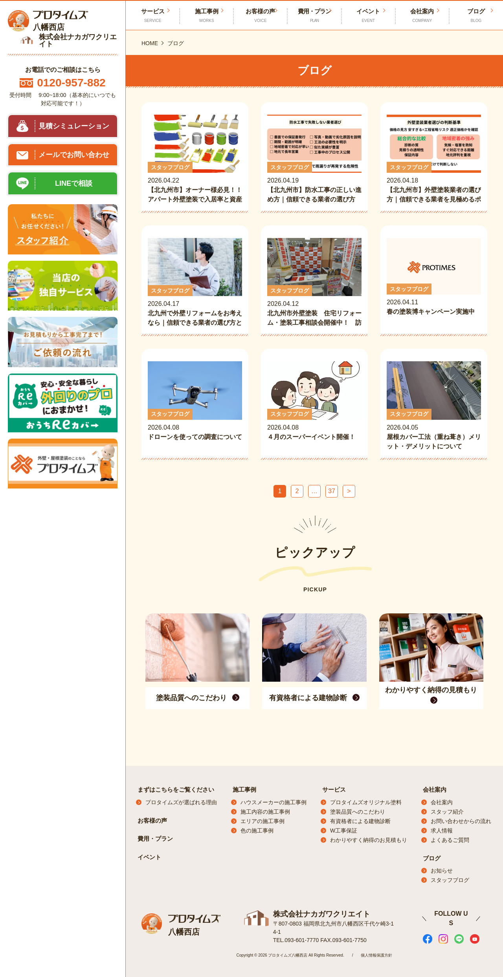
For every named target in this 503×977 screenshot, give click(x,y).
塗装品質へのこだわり (357, 812)
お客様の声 (260, 16)
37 (331, 491)
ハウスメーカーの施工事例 (273, 802)
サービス (334, 789)
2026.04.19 (314, 159)
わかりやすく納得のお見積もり (368, 840)
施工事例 (206, 16)
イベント (368, 16)
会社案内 (422, 16)
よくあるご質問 (450, 840)
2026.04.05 (434, 406)
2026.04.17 (195, 282)
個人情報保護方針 (376, 954)
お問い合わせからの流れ (461, 821)
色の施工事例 (257, 830)
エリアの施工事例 (262, 821)
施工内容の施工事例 (265, 812)
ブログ (476, 16)
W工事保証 (343, 830)
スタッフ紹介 (447, 812)
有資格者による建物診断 (360, 821)
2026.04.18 (434, 159)
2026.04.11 (434, 282)
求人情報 (442, 830)
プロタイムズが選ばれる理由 (181, 802)
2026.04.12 (314, 282)
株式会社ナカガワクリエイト (319, 913)
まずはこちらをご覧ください (176, 789)
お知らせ (442, 870)
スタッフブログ (450, 880)
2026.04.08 (195, 406)
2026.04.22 (195, 159)
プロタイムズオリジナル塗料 (366, 802)
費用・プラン (314, 16)
